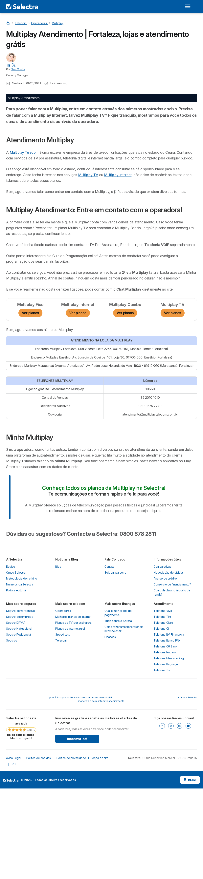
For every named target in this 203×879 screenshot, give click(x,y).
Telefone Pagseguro (167, 754)
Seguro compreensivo (20, 701)
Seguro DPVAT (15, 713)
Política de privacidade (71, 848)
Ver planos (30, 403)
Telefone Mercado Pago (170, 748)
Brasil (189, 870)
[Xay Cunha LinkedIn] (8, 65)
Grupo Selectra (16, 662)
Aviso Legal (13, 848)
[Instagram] (179, 816)
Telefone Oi (161, 719)
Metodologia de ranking (21, 668)
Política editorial (16, 680)
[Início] (8, 23)
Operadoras (63, 701)
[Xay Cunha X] (13, 65)
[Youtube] (188, 816)
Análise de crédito (165, 668)
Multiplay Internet (20, 253)
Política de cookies (38, 848)
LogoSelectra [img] (10, 870)
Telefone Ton (162, 760)
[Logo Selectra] (22, 6)
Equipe (10, 657)
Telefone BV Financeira (169, 724)
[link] (21, 818)
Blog (58, 657)
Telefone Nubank (165, 742)
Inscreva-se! (77, 829)
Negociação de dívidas (169, 662)
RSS (14, 854)
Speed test (62, 724)
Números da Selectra (19, 674)
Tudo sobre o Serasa (118, 711)
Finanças (110, 727)
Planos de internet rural (70, 719)
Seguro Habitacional (19, 719)
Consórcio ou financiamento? (172, 674)
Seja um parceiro (115, 662)
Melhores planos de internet (73, 707)
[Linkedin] (171, 816)
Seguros (11, 730)
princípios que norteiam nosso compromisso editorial (80, 787)
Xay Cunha (18, 69)
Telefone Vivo (163, 701)
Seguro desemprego (19, 707)
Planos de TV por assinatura (73, 713)
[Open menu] (188, 6)
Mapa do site (100, 848)
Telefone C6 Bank (165, 736)
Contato (109, 657)
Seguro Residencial (18, 724)
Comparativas (162, 657)
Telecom (61, 730)
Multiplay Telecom (24, 219)
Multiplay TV (130, 247)
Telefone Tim (162, 707)
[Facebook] (162, 816)
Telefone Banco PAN (167, 730)
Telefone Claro (163, 713)
